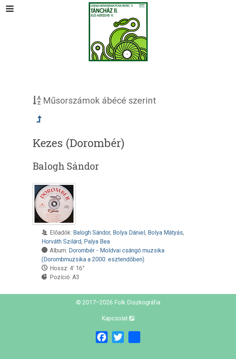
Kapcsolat (118, 318)
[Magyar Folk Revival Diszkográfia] (118, 31)
